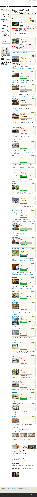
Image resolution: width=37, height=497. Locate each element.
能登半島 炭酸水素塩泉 (16, 274)
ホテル (24, 464)
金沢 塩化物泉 (15, 68)
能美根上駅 (18, 153)
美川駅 (29, 152)
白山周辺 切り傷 (23, 152)
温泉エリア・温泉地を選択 (5, 16)
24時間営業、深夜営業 (6, 35)
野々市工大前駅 (32, 68)
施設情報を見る (22, 26)
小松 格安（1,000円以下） (24, 389)
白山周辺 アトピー (19, 152)
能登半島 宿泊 (15, 138)
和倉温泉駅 (33, 426)
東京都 (18, 488)
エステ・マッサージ (16, 465)
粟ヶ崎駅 (28, 246)
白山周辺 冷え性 (27, 152)
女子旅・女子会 (25, 465)
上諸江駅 (28, 96)
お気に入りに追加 (29, 26)
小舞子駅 (32, 152)
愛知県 (26, 488)
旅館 (28, 465)
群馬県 (16, 488)
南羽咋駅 (33, 274)
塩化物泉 (13, 465)
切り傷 (34, 464)
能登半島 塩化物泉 (24, 167)
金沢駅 (26, 82)
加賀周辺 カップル (25, 260)
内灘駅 (26, 246)
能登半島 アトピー (20, 426)
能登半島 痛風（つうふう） (25, 426)
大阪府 (20, 488)
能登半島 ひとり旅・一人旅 (21, 52)
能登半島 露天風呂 (16, 110)
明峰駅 (31, 339)
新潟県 (16, 459)
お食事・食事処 (17, 464)
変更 (8, 14)
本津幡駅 (34, 221)
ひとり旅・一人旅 (21, 465)
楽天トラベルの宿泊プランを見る (23, 91)
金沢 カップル (23, 82)
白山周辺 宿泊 (15, 152)
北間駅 (32, 246)
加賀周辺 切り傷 (19, 377)
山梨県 (14, 459)
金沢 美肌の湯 (18, 221)
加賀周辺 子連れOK (30, 260)
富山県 (18, 459)
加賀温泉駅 (31, 288)
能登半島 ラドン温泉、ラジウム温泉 (18, 167)
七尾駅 (33, 167)
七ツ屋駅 (31, 96)
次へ (34, 18)
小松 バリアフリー (26, 339)
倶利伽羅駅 (29, 221)
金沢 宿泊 (15, 82)
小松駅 (29, 339)
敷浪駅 (31, 274)
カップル (26, 464)
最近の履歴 (34, 0)
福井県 (20, 459)
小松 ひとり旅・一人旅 (22, 339)
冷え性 (20, 464)
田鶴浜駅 (15, 427)
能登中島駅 (22, 139)
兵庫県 (14, 488)
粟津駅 (17, 235)
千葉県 (12, 488)
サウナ (22, 464)
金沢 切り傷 (19, 68)
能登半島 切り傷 (31, 167)
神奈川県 (8, 488)
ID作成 (35, 1)
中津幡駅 (27, 221)
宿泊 (12, 464)
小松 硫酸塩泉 (19, 353)
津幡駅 (31, 221)
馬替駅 (17, 314)
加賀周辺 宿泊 (21, 260)
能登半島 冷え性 (16, 52)
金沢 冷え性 (21, 68)
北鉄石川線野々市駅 (29, 68)
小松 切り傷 (18, 339)
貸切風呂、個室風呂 (31, 465)
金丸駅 (34, 325)
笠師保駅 (30, 325)
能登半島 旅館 (29, 181)
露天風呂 (14, 464)
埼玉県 (10, 488)
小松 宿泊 (15, 339)
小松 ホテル (28, 389)
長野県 (12, 459)
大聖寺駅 (15, 124)
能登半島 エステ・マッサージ (21, 138)
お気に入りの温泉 (29, 0)
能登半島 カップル (27, 325)
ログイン (33, 1)
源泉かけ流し (4, 41)
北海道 (22, 488)
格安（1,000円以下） (30, 464)
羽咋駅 (15, 326)
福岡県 (28, 488)
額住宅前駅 (15, 314)
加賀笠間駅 (15, 153)
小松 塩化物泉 (15, 353)
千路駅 (32, 325)
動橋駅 (15, 235)
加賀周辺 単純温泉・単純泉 (17, 260)
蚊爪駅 (30, 246)
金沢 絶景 (21, 96)
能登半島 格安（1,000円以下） (17, 139)
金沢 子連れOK (24, 68)
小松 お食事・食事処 (19, 389)
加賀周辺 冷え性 (19, 288)
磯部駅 (32, 96)
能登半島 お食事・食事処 (26, 52)
